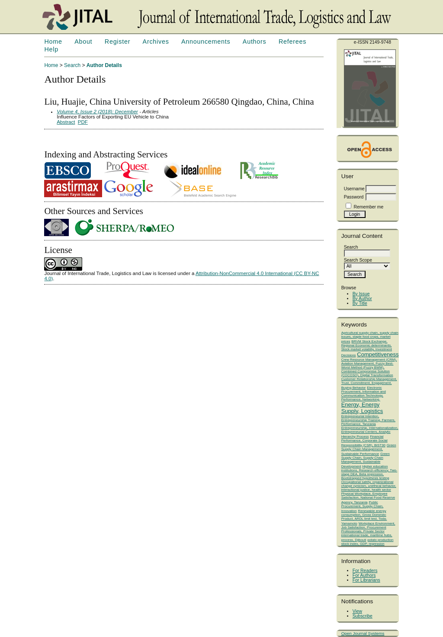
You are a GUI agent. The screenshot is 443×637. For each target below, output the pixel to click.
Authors (254, 41)
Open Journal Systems (363, 633)
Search (72, 65)
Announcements (205, 41)
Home (53, 41)
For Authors (364, 575)
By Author (362, 298)
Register (117, 41)
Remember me (369, 207)
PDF (83, 122)
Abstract (66, 122)
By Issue (361, 293)
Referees (292, 41)
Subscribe (362, 616)
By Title (360, 303)
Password (354, 197)
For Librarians (366, 580)
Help (51, 49)
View (357, 611)
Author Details (104, 65)
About (83, 41)
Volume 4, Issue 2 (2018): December (97, 111)
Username (354, 188)
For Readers (365, 570)
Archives (156, 41)
